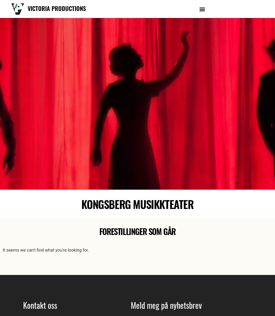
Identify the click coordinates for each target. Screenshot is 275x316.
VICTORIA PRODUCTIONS (57, 8)
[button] (202, 9)
